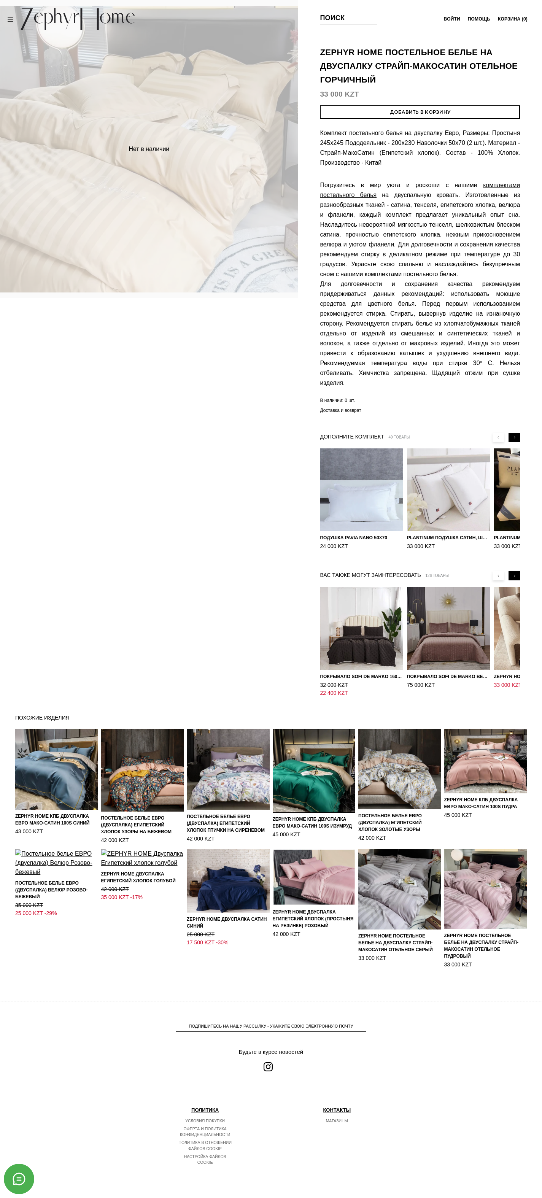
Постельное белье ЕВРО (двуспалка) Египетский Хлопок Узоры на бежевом (136, 824)
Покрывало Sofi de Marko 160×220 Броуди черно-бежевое (361, 676)
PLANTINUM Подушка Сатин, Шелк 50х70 (448, 537)
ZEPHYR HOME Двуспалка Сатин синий (227, 923)
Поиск (332, 18)
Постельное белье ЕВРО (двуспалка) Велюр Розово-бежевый (51, 945)
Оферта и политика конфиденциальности (205, 1132)
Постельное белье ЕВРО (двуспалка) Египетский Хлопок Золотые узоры (390, 822)
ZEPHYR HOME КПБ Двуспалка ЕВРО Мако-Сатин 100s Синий (52, 819)
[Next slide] (514, 437)
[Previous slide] (498, 437)
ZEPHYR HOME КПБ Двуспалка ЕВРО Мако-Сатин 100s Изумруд (312, 823)
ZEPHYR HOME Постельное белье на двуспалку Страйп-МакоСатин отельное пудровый (481, 946)
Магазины (337, 1121)
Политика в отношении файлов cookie (205, 1145)
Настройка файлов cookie (205, 1159)
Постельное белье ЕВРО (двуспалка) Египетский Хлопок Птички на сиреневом (226, 823)
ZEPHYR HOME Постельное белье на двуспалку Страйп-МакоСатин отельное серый (395, 942)
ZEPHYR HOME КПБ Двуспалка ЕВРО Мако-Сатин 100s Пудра (481, 803)
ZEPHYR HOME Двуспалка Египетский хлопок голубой (138, 927)
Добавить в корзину (420, 112)
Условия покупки (205, 1121)
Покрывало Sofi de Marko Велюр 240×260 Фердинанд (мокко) (448, 676)
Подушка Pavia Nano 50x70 (353, 537)
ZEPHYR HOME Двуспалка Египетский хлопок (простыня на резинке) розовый (313, 918)
